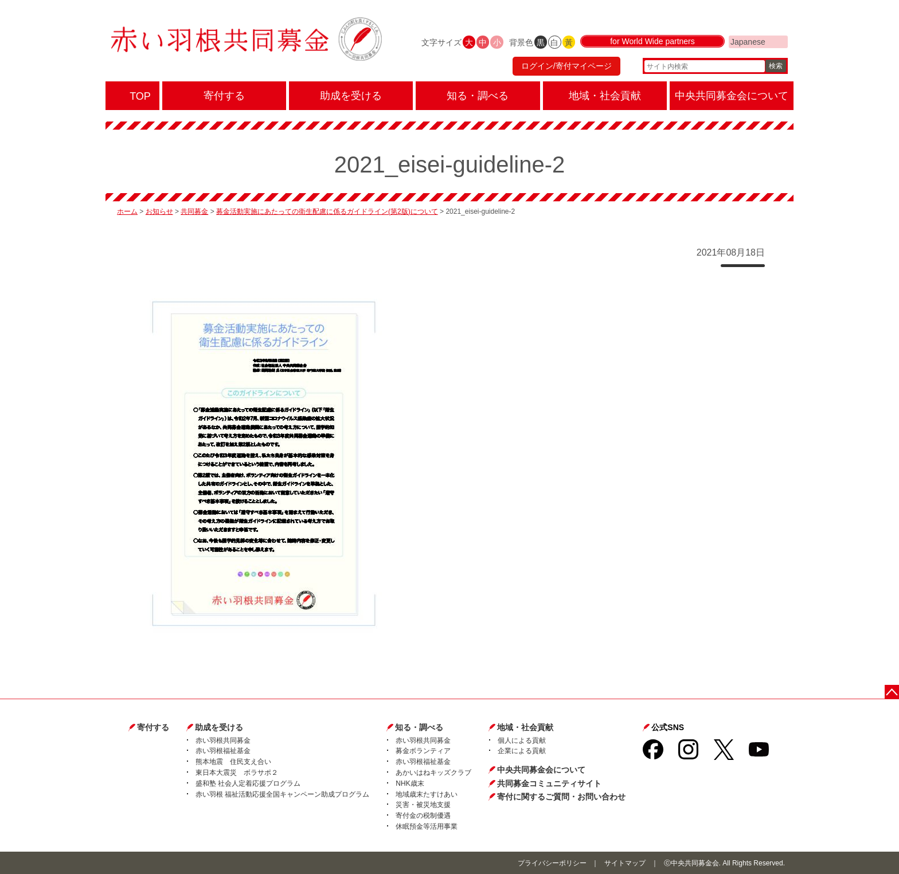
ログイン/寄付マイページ (566, 65)
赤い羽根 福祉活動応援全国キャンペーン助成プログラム (282, 794)
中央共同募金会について (541, 769)
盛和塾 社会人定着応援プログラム (248, 783)
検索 (776, 66)
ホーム (127, 211)
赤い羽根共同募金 (223, 740)
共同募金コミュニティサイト (549, 783)
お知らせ (159, 211)
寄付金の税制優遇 (423, 816)
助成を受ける (219, 727)
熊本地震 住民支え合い (233, 762)
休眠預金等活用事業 (427, 826)
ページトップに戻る (892, 692)
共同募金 (194, 211)
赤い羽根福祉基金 (223, 751)
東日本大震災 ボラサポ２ (237, 773)
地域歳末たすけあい (427, 794)
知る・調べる (419, 727)
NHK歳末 (410, 783)
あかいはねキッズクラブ (433, 773)
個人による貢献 (522, 740)
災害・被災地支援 (423, 805)
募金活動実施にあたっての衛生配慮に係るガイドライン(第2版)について (327, 211)
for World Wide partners (652, 41)
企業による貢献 (522, 751)
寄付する (153, 727)
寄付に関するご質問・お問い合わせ (561, 796)
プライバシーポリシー (552, 863)
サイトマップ (625, 863)
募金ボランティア (423, 751)
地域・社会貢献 (525, 727)
